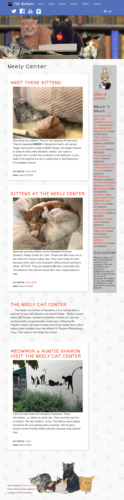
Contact (97, 4)
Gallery (85, 4)
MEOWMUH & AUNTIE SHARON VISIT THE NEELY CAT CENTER (46, 353)
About (51, 4)
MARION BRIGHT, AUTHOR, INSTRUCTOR (102, 240)
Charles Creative (28, 485)
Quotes (73, 4)
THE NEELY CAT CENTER (38, 304)
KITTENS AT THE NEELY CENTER (48, 193)
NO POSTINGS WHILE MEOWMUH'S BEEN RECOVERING (105, 185)
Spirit (28, 441)
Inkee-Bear (31, 171)
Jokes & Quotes (100, 96)
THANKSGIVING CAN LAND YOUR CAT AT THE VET (104, 167)
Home (41, 4)
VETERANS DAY (102, 176)
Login (108, 11)
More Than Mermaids (44, 489)
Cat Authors (24, 4)
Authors (62, 4)
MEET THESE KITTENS (36, 82)
